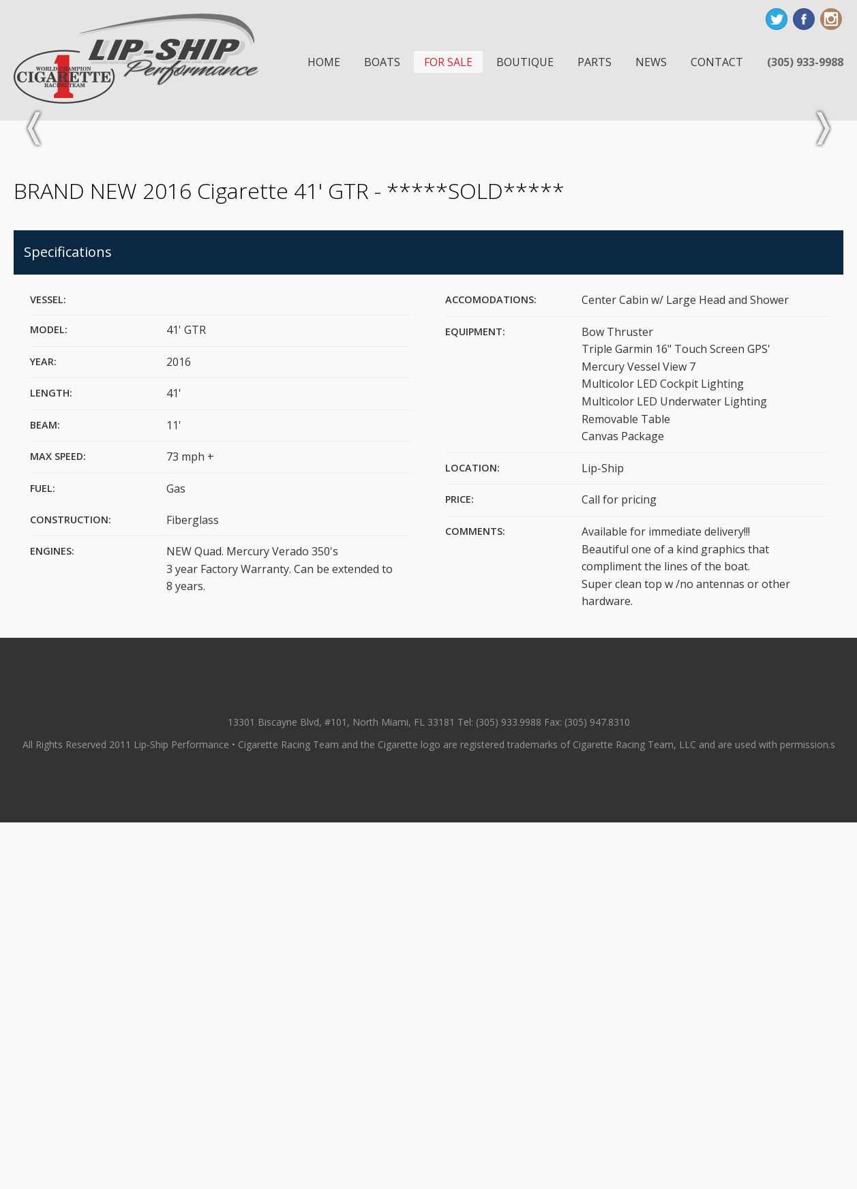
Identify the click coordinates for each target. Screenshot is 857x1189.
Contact (717, 62)
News (651, 62)
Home (323, 62)
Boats (382, 62)
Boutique (525, 62)
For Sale (448, 62)
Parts (594, 62)
